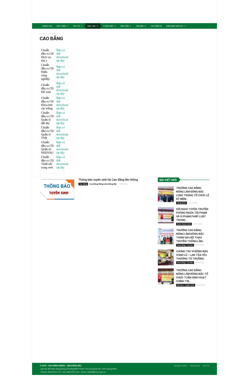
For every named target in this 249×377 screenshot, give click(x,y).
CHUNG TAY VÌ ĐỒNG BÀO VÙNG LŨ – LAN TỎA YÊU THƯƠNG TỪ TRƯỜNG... (191, 257)
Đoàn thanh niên (184, 226)
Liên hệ (206, 367)
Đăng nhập (195, 367)
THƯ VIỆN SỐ (156, 26)
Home (42, 35)
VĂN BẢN (141, 26)
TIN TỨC (78, 26)
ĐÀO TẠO (92, 26)
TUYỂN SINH (109, 26)
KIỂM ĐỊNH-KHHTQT (176, 26)
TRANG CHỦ (47, 26)
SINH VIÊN (125, 26)
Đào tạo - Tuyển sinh (185, 287)
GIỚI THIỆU (62, 26)
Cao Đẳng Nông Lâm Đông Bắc (103, 186)
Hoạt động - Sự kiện (185, 247)
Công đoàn (181, 205)
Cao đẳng (83, 186)
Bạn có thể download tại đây (62, 57)
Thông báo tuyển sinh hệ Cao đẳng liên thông (108, 181)
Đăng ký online (180, 367)
